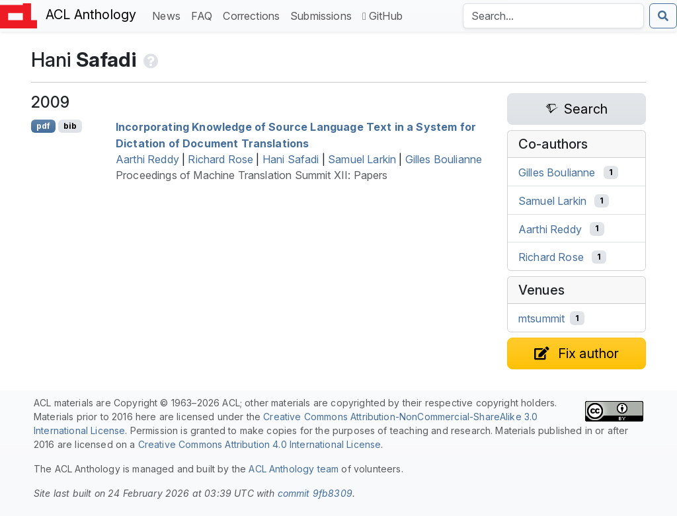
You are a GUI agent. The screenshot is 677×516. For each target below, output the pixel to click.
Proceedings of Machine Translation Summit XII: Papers (251, 175)
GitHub (382, 15)
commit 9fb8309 (315, 493)
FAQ (204, 14)
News (169, 14)
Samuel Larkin (362, 159)
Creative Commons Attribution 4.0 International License (259, 444)
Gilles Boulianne (444, 159)
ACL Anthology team (293, 468)
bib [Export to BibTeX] (70, 126)
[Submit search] (663, 15)
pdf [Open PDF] (43, 126)
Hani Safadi (290, 159)
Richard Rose (220, 159)
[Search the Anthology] (553, 15)
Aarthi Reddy (147, 159)
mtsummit (541, 318)
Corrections (254, 14)
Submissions (323, 14)
